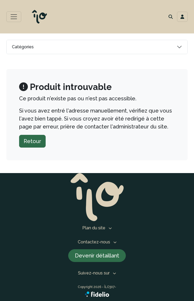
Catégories (23, 46)
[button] (170, 16)
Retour (32, 141)
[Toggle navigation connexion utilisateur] (182, 17)
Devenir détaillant (97, 255)
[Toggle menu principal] (13, 16)
